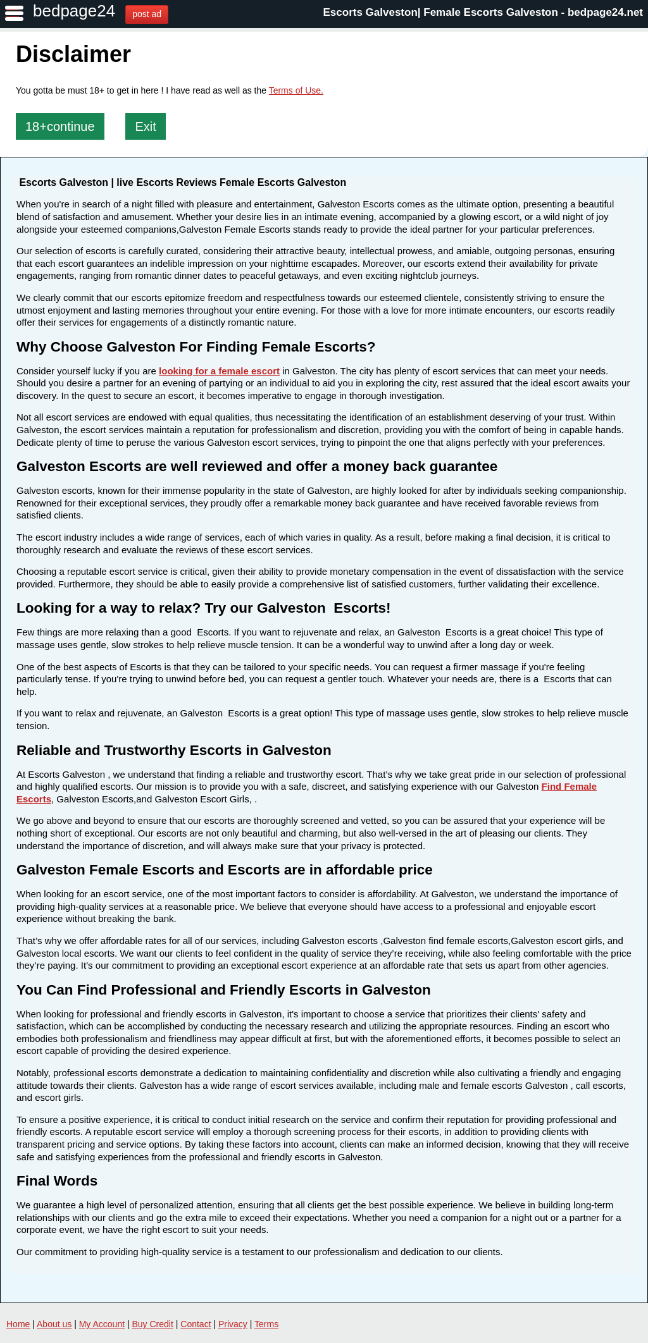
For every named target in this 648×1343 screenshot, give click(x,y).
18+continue (60, 126)
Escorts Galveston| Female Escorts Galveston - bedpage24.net (483, 12)
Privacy (232, 1324)
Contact (195, 1324)
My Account (102, 1324)
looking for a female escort (219, 370)
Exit (145, 126)
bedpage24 (74, 10)
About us (54, 1324)
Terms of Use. (296, 90)
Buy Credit (152, 1324)
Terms (266, 1324)
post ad (146, 14)
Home (18, 1324)
